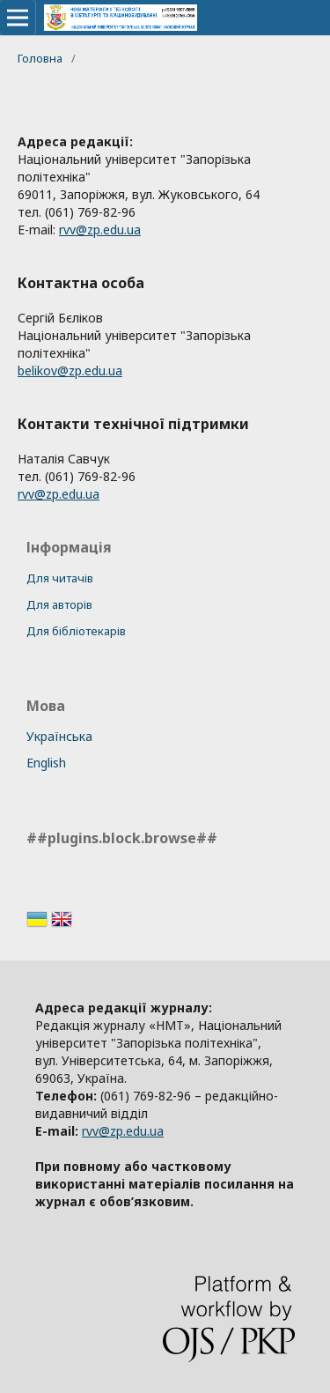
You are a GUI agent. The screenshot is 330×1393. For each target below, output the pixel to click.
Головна (40, 58)
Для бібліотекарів (76, 631)
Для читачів (59, 578)
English (46, 762)
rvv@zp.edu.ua (100, 229)
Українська (59, 736)
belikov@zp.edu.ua (70, 370)
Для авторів (59, 604)
